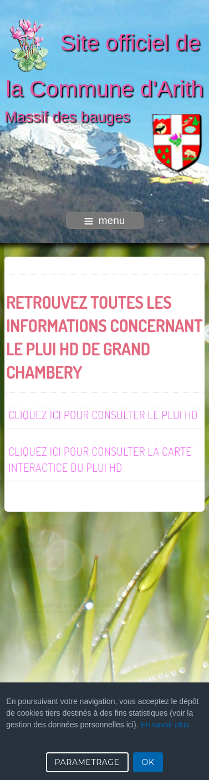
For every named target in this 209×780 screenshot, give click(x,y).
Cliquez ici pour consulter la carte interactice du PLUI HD (100, 458)
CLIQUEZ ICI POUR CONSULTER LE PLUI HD (103, 414)
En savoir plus (164, 724)
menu (104, 220)
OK (148, 762)
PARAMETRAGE (87, 762)
